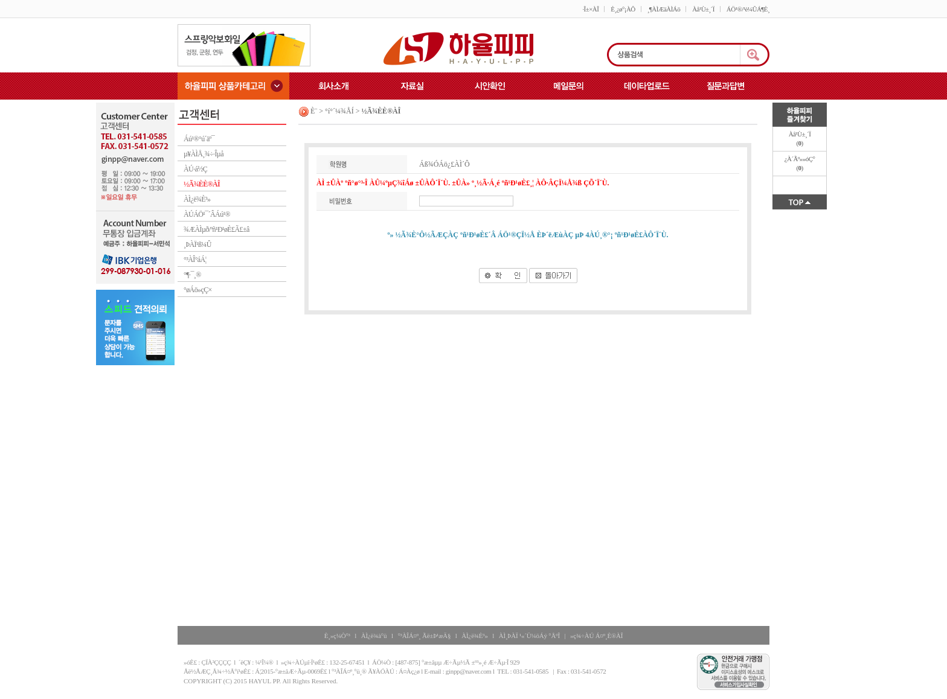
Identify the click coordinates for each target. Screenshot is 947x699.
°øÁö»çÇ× (198, 290)
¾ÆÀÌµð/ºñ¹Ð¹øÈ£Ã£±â (216, 229)
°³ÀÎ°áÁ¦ (195, 259)
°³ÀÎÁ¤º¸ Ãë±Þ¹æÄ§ (424, 635)
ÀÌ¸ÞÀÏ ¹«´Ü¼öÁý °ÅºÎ (529, 635)
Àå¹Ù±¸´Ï (703, 9)
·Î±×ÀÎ (590, 9)
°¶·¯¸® (192, 274)
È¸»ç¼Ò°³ (337, 635)
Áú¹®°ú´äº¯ (199, 139)
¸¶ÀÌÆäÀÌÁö (663, 9)
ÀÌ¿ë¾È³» (197, 199)
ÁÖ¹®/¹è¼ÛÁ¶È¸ (748, 9)
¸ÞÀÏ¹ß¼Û (197, 244)
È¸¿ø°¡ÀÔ (623, 9)
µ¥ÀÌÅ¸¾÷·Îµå (203, 154)
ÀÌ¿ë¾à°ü (374, 635)
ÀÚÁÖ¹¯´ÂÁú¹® (207, 214)
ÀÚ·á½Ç (195, 169)
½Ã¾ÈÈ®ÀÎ (202, 184)
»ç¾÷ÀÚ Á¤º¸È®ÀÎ (596, 635)
